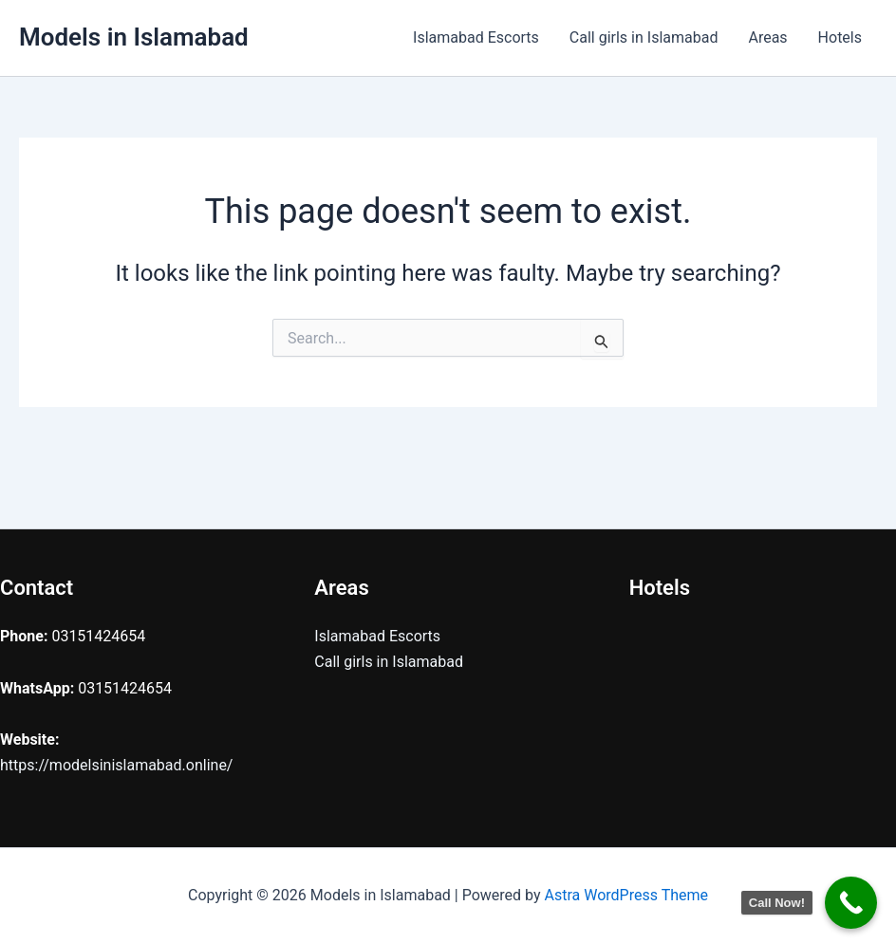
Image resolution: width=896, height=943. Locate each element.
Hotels (840, 37)
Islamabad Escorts (476, 37)
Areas (767, 37)
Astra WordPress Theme (626, 895)
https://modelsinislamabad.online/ (116, 765)
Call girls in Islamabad (644, 37)
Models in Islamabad (134, 37)
